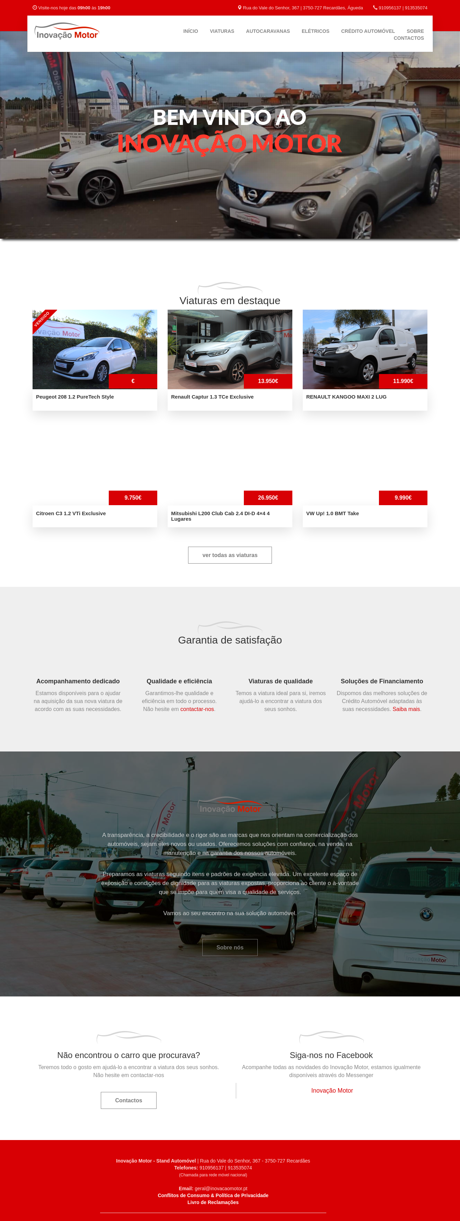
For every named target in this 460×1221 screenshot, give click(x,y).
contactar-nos (197, 709)
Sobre (415, 31)
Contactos (409, 38)
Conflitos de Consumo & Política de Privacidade (213, 1195)
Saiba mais (406, 709)
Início (190, 31)
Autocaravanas (268, 31)
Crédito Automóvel (368, 31)
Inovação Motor (332, 1090)
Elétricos (315, 31)
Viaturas (222, 31)
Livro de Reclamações (213, 1202)
